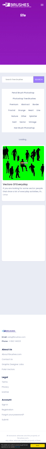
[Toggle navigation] (42, 4)
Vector (23, 122)
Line (38, 110)
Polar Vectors (8, 369)
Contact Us (7, 359)
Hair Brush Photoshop (24, 128)
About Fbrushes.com (11, 354)
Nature (14, 116)
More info (17, 447)
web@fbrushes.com (16, 337)
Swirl (14, 122)
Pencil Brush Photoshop (23, 92)
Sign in (5, 404)
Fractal (11, 110)
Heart (31, 110)
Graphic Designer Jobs (13, 364)
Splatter (33, 116)
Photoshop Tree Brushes (24, 98)
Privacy (5, 387)
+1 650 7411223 (14, 341)
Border (36, 104)
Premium (14, 104)
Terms (5, 382)
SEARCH (39, 79)
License (5, 392)
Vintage (32, 122)
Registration (7, 409)
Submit (5, 419)
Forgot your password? (13, 414)
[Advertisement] (23, 43)
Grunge (21, 110)
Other (23, 116)
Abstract (25, 104)
